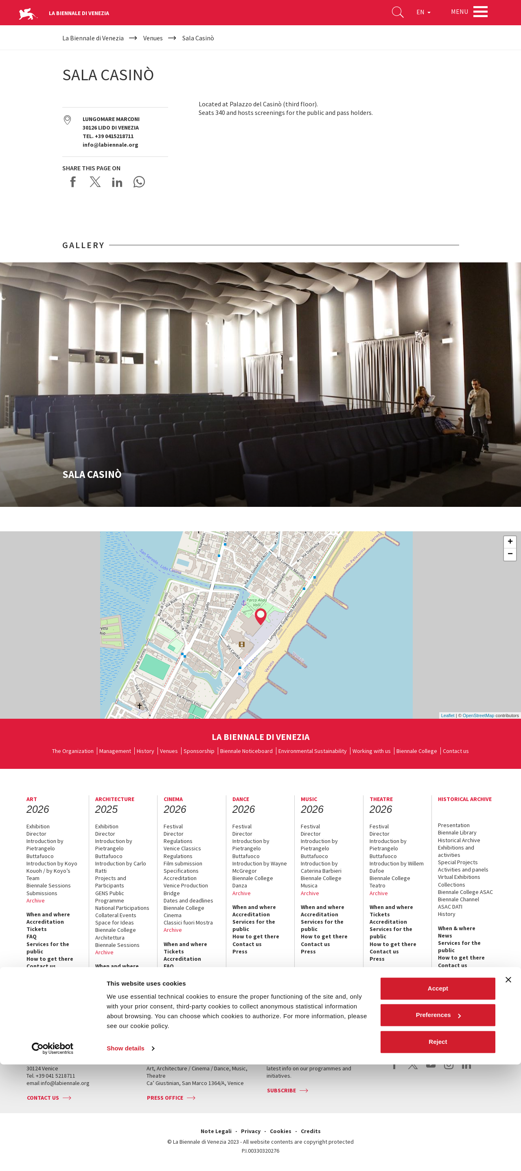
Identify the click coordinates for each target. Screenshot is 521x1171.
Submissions (41, 893)
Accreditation (45, 921)
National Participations (122, 907)
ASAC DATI (450, 906)
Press (34, 973)
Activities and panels (463, 869)
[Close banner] (508, 1086)
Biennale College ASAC (465, 892)
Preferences (438, 1121)
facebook (395, 1068)
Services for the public (47, 947)
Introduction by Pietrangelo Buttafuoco (44, 848)
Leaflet (448, 715)
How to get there (49, 958)
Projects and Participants (110, 881)
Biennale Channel (458, 899)
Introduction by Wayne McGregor (259, 867)
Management (115, 751)
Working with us (371, 751)
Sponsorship (199, 751)
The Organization (73, 751)
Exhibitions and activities (456, 851)
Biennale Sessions (48, 885)
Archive (35, 900)
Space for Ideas (114, 922)
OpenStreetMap (479, 715)
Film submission (183, 863)
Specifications (181, 870)
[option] (260, 384)
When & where (456, 928)
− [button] (510, 554)
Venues (169, 751)
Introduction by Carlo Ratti (120, 867)
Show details (125, 1154)
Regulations (178, 841)
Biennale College (416, 751)
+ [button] (510, 542)
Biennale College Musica (321, 881)
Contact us (456, 751)
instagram (448, 1068)
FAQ (31, 936)
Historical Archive (459, 840)
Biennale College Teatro (390, 881)
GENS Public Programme (109, 896)
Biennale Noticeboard (246, 751)
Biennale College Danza (252, 881)
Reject (438, 1148)
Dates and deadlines (188, 900)
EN (419, 14)
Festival (173, 826)
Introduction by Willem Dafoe (397, 867)
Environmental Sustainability (312, 751)
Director (36, 833)
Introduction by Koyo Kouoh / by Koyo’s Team (51, 871)
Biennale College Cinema (184, 911)
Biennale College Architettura (115, 933)
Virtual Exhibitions (459, 876)
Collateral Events (115, 915)
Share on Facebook (73, 181)
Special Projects (458, 862)
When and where (48, 914)
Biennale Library (457, 832)
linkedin (466, 1068)
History (145, 751)
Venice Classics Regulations (182, 852)
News (445, 935)
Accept (438, 1095)
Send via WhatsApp (139, 181)
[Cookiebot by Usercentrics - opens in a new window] (52, 1155)
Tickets (36, 929)
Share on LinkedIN (117, 181)
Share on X (95, 181)
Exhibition (38, 826)
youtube (430, 1068)
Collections (451, 884)
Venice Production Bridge (186, 889)
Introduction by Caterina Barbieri (321, 867)
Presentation (454, 825)
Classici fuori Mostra (188, 922)
